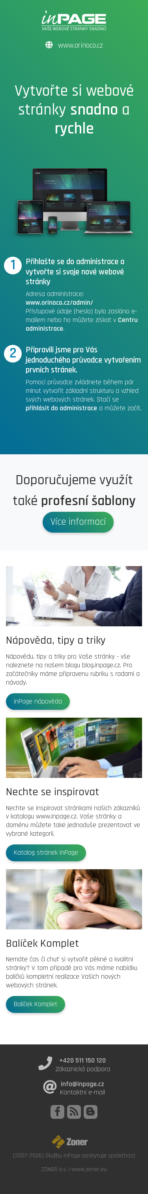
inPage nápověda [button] (38, 701)
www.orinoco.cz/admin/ (59, 302)
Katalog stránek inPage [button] (46, 852)
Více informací (78, 522)
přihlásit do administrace (61, 408)
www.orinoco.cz (74, 45)
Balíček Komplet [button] (35, 1004)
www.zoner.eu (89, 1169)
